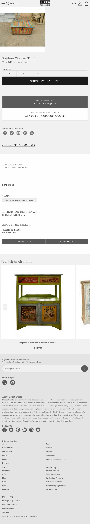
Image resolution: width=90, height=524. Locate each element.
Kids (4, 486)
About (4, 444)
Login (4, 459)
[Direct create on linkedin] (25, 429)
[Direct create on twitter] (11, 429)
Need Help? (18, 145)
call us (5, 382)
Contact (5, 455)
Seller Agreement (53, 474)
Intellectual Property (54, 478)
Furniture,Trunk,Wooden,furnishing (20, 200)
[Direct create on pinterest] (18, 429)
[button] (88, 307)
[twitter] (11, 133)
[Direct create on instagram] (32, 429)
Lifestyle (5, 490)
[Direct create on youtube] (38, 429)
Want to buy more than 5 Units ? (45, 115)
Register (5, 463)
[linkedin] (25, 133)
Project (49, 452)
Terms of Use (51, 490)
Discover (49, 448)
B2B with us (7, 448)
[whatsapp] (32, 133)
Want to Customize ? (45, 102)
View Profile (23, 242)
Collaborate (51, 455)
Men (4, 478)
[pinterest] (18, 133)
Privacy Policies (52, 470)
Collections (6, 470)
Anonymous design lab (56, 459)
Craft (48, 444)
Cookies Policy (8, 508)
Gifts (4, 474)
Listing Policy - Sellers (11, 501)
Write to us (13, 382)
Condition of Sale (9, 505)
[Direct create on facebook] (5, 429)
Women (5, 482)
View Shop (66, 242)
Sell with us (7, 452)
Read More (8, 185)
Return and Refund (54, 482)
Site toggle (3, 3)
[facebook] (5, 133)
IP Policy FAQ (7, 497)
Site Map (5, 512)
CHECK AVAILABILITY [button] (45, 81)
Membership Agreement (56, 486)
